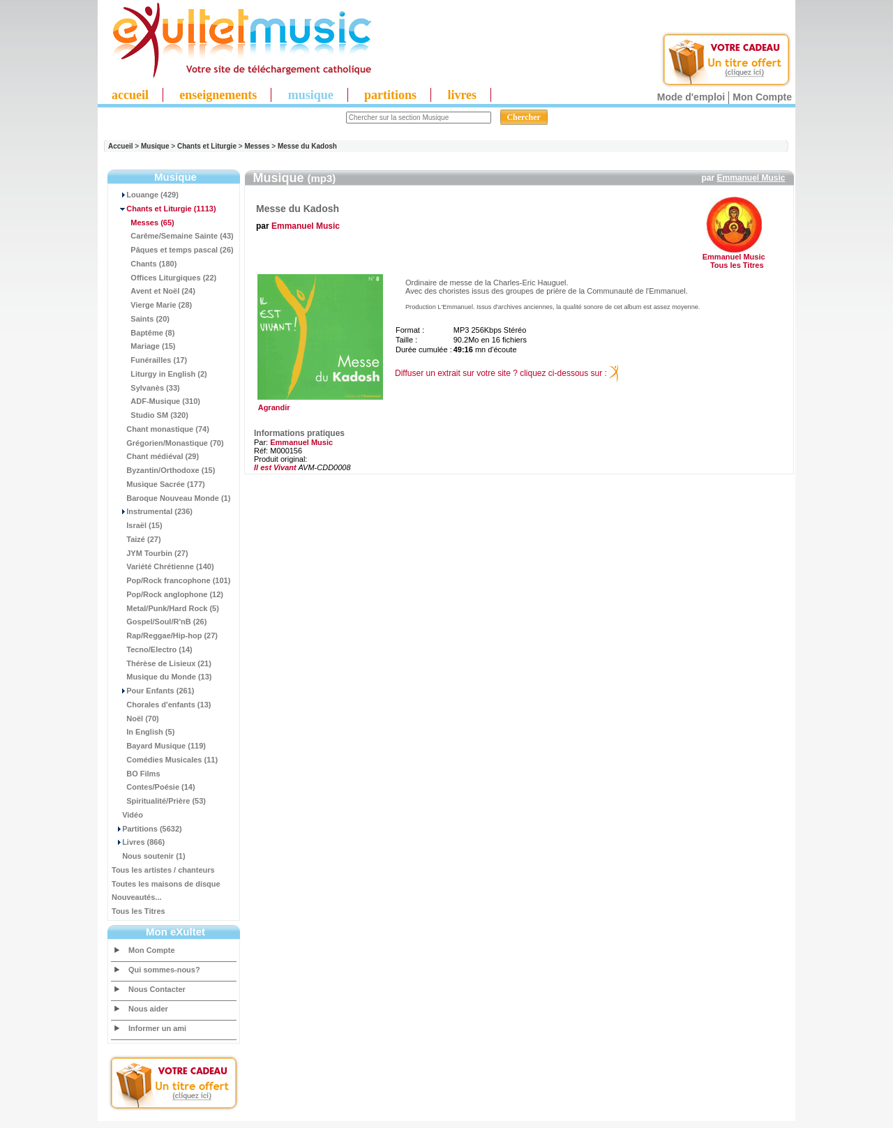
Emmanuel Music (750, 178)
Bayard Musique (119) (159, 746)
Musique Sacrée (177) (158, 484)
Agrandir (318, 404)
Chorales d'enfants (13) (161, 704)
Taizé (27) (136, 539)
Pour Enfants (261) (153, 690)
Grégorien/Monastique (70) (168, 443)
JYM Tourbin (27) (150, 553)
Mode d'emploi (691, 97)
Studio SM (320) (150, 415)
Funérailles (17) (149, 360)
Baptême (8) (143, 333)
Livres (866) (138, 842)
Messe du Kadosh (307, 146)
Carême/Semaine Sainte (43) (173, 236)
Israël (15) (137, 525)
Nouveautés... (137, 897)
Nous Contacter (157, 989)
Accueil (120, 146)
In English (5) (143, 732)
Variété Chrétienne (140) (163, 566)
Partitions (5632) (147, 829)
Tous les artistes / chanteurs (163, 870)
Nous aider (148, 1009)
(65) (143, 222)
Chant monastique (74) (160, 429)
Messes (256, 146)
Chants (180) (144, 264)
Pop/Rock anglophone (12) (167, 594)
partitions (390, 95)
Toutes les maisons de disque (166, 884)
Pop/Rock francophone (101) (171, 580)
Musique (155, 146)
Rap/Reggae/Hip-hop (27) (165, 635)
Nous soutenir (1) (149, 856)
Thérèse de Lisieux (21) (161, 663)
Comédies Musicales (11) (165, 759)
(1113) (164, 208)
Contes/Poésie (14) (153, 787)
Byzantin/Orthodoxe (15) (163, 470)
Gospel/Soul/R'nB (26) (159, 621)
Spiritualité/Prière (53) (159, 801)
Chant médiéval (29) (155, 456)
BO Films (136, 773)
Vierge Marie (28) (152, 305)
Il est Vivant (275, 467)
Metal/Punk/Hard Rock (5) (165, 608)
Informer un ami (157, 1028)
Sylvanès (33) (146, 388)
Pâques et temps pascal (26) (173, 250)
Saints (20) (141, 319)
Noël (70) (135, 718)
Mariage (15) (144, 346)
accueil (130, 95)
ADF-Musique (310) (156, 401)
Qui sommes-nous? (164, 969)
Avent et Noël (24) (153, 291)
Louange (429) (145, 194)
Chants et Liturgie (207, 146)
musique (310, 95)
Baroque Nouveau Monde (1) (171, 498)
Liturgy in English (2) (159, 374)
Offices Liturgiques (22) (164, 277)
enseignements (218, 95)
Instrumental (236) (152, 511)
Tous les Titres (138, 911)
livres (461, 95)
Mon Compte (762, 97)
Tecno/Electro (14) (152, 649)
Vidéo (127, 815)
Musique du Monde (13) (161, 676)
